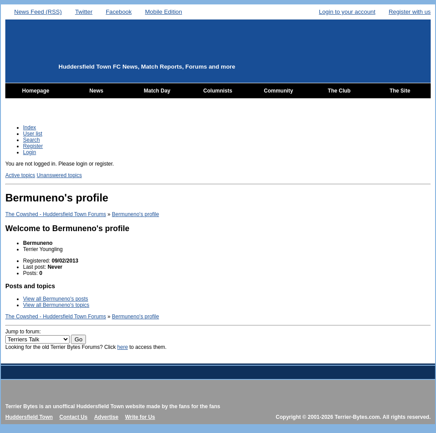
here (122, 347)
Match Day (157, 91)
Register (33, 146)
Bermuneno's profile (135, 214)
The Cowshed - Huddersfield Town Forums (55, 214)
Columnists (217, 91)
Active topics (20, 175)
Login (29, 152)
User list (32, 134)
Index (29, 127)
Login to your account (347, 11)
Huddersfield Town (29, 417)
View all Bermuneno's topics (56, 305)
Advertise (106, 417)
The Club (339, 91)
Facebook (119, 11)
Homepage (35, 91)
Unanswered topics (59, 175)
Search (31, 140)
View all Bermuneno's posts (55, 299)
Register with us (410, 11)
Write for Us (140, 417)
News (96, 91)
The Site (399, 91)
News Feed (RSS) (38, 11)
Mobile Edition (163, 11)
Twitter (83, 11)
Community (278, 91)
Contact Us (73, 417)
